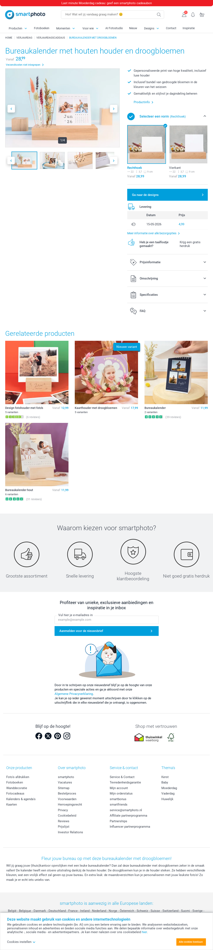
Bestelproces (67, 793)
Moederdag (169, 788)
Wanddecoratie (16, 788)
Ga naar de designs (145, 195)
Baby (164, 782)
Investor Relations (70, 832)
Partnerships (118, 821)
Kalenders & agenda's (21, 799)
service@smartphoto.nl (126, 810)
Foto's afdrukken (17, 777)
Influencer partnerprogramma (130, 826)
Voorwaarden (67, 799)
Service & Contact (122, 777)
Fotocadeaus (15, 793)
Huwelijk (167, 799)
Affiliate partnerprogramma (128, 815)
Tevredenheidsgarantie (125, 782)
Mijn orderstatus (121, 793)
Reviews (63, 821)
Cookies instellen (21, 942)
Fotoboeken (41, 28)
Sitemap (63, 788)
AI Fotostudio (114, 28)
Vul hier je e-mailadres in (75, 615)
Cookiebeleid (67, 815)
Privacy (63, 810)
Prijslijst (63, 826)
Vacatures (65, 782)
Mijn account (119, 788)
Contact (171, 28)
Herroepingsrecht (70, 804)
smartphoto (66, 777)
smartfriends (118, 804)
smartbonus (118, 799)
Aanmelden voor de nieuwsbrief (81, 631)
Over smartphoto (72, 768)
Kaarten (11, 804)
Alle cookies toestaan (191, 941)
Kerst (165, 777)
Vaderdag (167, 793)
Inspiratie (189, 28)
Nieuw (133, 28)
